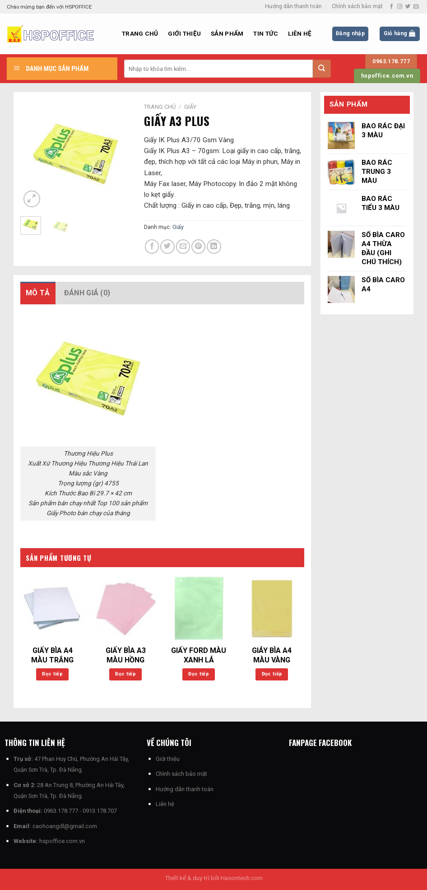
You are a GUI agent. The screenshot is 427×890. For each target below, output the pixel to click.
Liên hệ (299, 33)
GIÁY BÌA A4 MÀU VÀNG (272, 655)
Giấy (190, 106)
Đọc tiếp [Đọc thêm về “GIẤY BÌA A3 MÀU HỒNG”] (125, 674)
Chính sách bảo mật (357, 6)
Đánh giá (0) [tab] (87, 293)
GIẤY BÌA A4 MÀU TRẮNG (52, 655)
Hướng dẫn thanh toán (293, 6)
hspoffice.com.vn (62, 841)
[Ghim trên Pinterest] (198, 246)
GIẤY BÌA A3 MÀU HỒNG (126, 655)
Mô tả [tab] (38, 293)
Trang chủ (140, 33)
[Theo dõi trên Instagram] (399, 6)
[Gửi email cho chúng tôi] (415, 6)
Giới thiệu (184, 33)
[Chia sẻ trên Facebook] (152, 246)
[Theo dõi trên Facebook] (391, 6)
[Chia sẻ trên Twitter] (167, 246)
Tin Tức (265, 33)
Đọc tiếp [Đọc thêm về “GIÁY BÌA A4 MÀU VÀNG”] (272, 674)
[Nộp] (322, 69)
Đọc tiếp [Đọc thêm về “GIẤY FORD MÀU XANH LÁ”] (198, 674)
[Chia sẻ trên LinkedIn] (214, 246)
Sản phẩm (227, 33)
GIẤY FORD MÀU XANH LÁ (198, 655)
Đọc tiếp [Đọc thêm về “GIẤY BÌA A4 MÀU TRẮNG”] (52, 674)
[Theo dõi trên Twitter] (407, 6)
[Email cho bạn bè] (183, 246)
